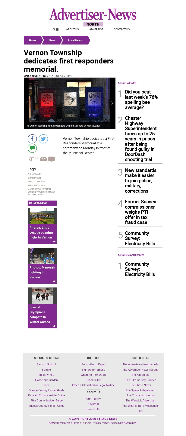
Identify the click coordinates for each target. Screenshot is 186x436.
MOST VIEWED (127, 83)
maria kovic (31, 75)
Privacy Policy (101, 423)
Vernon (43, 75)
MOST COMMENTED (130, 255)
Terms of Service (81, 423)
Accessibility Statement (124, 423)
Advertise (96, 29)
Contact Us (122, 29)
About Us (72, 29)
